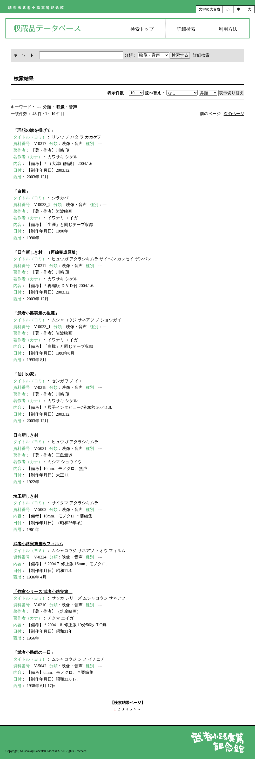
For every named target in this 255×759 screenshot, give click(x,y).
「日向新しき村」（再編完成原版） (46, 252)
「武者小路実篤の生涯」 (36, 313)
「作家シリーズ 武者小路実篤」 (42, 591)
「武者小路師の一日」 (34, 652)
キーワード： (68, 55)
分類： (147, 55)
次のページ (234, 113)
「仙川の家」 (25, 374)
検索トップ (142, 29)
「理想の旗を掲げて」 (34, 130)
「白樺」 (21, 191)
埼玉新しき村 (25, 496)
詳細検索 (186, 29)
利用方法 (228, 29)
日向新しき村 (25, 435)
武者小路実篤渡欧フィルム (38, 544)
